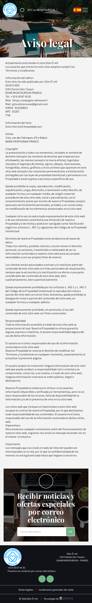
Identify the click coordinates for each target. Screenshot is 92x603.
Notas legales (26, 589)
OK (70, 531)
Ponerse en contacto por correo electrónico (30, 571)
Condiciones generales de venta (56, 589)
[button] (38, 10)
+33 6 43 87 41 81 (15, 567)
